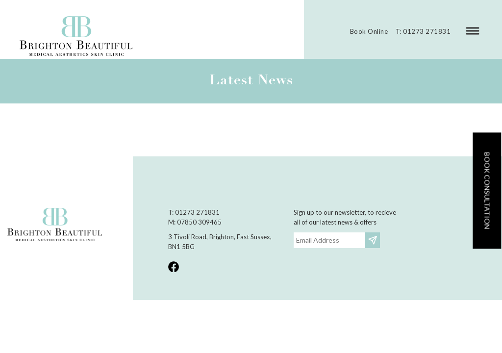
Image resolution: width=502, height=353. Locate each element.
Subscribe (374, 240)
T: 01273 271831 (423, 31)
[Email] (330, 240)
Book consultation (487, 190)
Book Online (369, 31)
